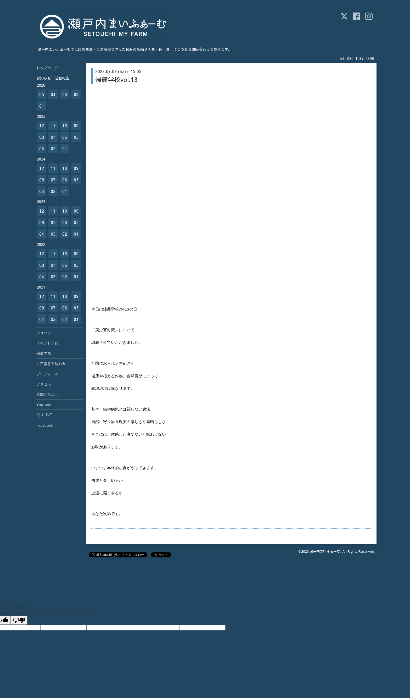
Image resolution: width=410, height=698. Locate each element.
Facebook (44, 425)
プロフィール (47, 373)
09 (76, 125)
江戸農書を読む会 (51, 363)
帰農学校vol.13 (116, 79)
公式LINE (44, 414)
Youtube (43, 404)
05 (41, 94)
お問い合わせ (47, 394)
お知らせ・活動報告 (52, 78)
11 (53, 125)
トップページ (47, 67)
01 (41, 106)
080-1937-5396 (360, 58)
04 (53, 94)
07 (53, 137)
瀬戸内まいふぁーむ (325, 551)
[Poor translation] (19, 620)
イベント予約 (47, 343)
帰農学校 (43, 353)
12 (41, 125)
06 (64, 137)
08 (41, 137)
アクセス (43, 384)
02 (76, 94)
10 (64, 125)
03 (64, 94)
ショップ (43, 332)
